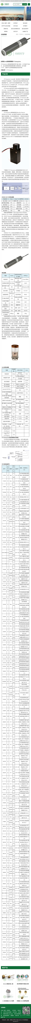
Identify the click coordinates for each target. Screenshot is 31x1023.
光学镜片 (15, 23)
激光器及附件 (25, 28)
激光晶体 (25, 23)
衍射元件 (15, 31)
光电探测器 (27, 34)
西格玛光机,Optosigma (6, 29)
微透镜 (5, 31)
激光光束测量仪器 (15, 28)
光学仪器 (15, 25)
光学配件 (25, 25)
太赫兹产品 (25, 31)
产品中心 (21, 34)
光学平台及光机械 (6, 25)
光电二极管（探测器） (6, 24)
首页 (17, 34)
